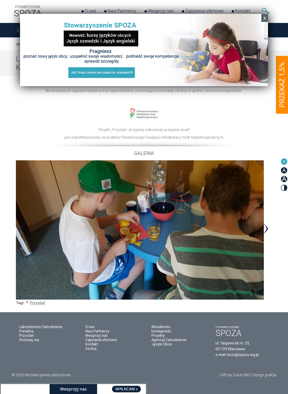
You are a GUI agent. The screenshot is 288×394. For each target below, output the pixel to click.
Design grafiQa (264, 375)
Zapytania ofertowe (204, 10)
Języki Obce (161, 344)
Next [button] (265, 228)
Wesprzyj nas (161, 10)
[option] (144, 230)
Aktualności (160, 327)
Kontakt (243, 10)
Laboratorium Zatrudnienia (40, 327)
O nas (90, 10)
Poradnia (26, 331)
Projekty (158, 335)
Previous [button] (23, 228)
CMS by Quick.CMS (235, 375)
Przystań (37, 302)
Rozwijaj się (29, 340)
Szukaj (265, 10)
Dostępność (161, 331)
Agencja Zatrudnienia (168, 340)
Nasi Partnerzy (121, 10)
